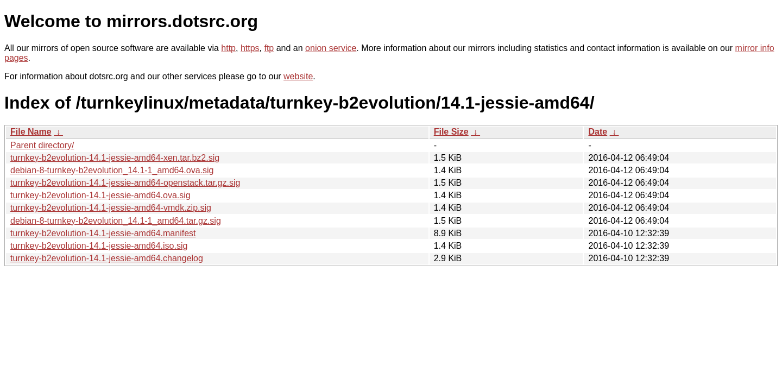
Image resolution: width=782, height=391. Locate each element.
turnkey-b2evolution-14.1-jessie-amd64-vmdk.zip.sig (110, 207)
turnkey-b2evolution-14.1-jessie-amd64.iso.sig (98, 245)
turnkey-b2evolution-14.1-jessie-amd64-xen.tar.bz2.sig (114, 157)
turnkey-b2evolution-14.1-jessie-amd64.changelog (106, 258)
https (250, 48)
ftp (269, 48)
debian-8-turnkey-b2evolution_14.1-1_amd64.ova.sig (111, 170)
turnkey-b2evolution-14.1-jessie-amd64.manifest (103, 233)
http (228, 48)
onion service (330, 48)
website (298, 76)
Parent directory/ (42, 145)
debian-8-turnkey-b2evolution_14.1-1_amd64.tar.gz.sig (115, 220)
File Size (451, 131)
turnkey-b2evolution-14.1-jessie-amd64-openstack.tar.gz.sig (125, 182)
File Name (31, 131)
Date (597, 131)
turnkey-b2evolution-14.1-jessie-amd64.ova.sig (100, 195)
